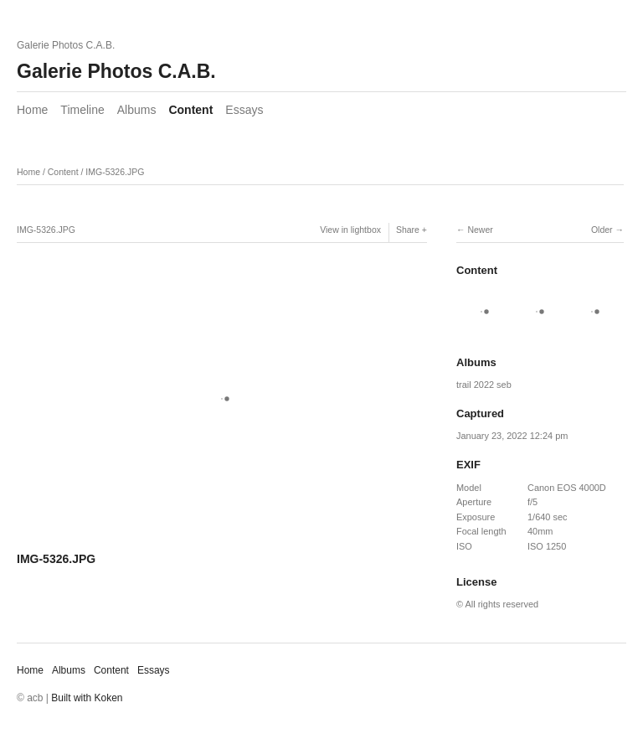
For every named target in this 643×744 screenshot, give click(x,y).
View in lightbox (350, 230)
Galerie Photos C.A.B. (116, 71)
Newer (479, 230)
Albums (137, 109)
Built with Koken (86, 698)
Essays (244, 109)
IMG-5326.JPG (114, 172)
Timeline (82, 109)
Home (32, 109)
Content (190, 109)
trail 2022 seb (484, 385)
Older (602, 230)
